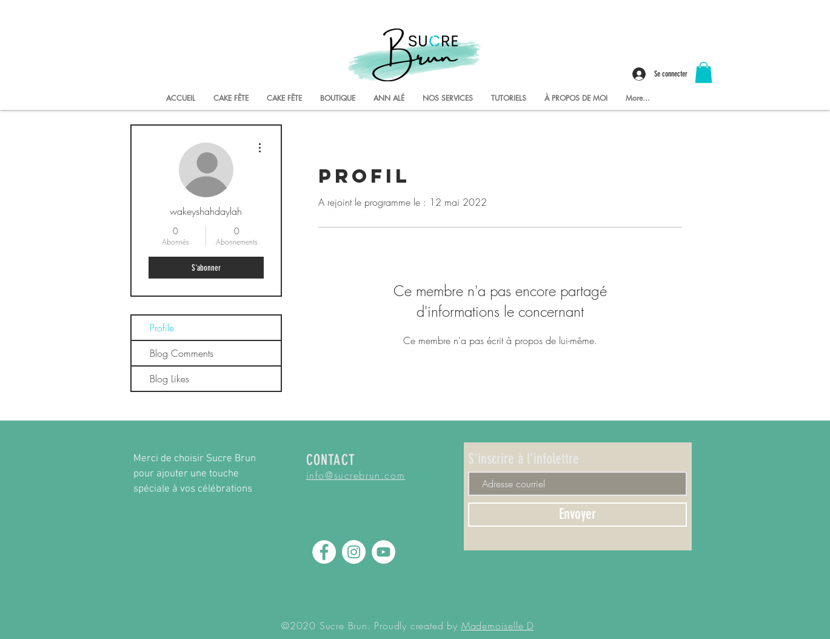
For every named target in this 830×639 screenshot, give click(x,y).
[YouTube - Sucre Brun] (383, 552)
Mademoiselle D (497, 625)
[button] (703, 72)
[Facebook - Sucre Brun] (324, 552)
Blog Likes (169, 378)
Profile (162, 327)
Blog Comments (181, 353)
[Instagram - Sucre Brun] (354, 552)
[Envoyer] (577, 514)
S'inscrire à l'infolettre (523, 458)
